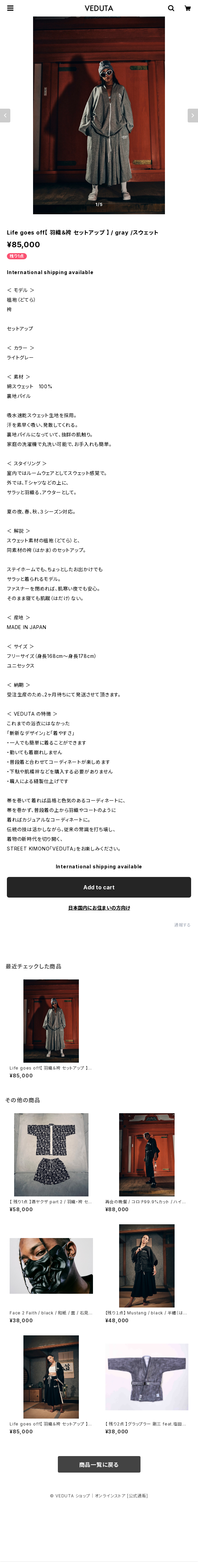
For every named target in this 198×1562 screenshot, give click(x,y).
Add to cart (99, 887)
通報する (182, 925)
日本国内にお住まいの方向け (99, 908)
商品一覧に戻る (99, 1464)
